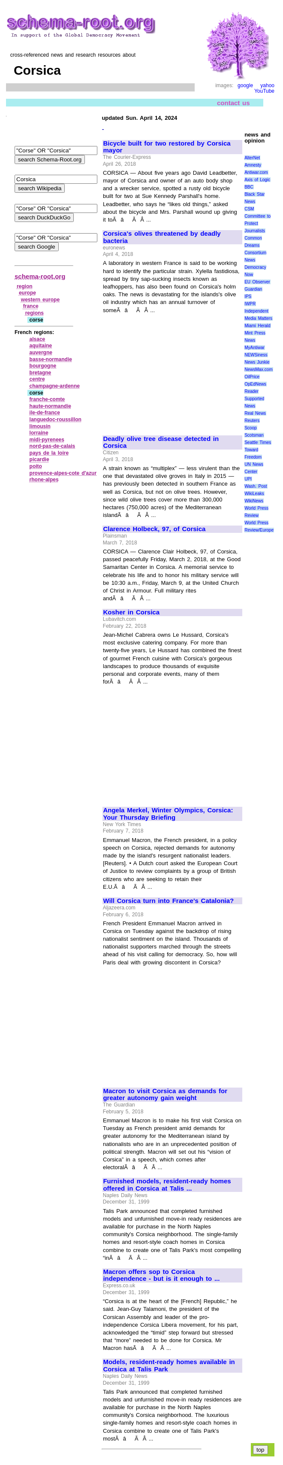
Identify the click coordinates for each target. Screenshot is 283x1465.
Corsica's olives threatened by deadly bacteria (161, 237)
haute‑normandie (50, 406)
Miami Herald (257, 325)
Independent (256, 311)
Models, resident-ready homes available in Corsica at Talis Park (169, 1366)
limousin (40, 426)
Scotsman (253, 435)
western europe (40, 300)
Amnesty (252, 165)
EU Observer (257, 282)
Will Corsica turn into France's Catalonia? (168, 900)
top (260, 1450)
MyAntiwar (254, 347)
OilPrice (251, 376)
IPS (247, 296)
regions (34, 313)
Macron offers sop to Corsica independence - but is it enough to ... (161, 1275)
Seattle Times (257, 442)
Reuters (251, 420)
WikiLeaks (254, 493)
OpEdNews (255, 384)
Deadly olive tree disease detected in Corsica (161, 442)
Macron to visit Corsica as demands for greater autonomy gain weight (165, 1095)
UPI (248, 479)
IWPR (250, 303)
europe (27, 293)
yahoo (267, 85)
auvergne (41, 353)
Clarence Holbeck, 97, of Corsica (154, 529)
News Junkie (256, 362)
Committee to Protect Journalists (257, 223)
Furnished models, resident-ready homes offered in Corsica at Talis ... (167, 1185)
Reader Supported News (254, 398)
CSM (249, 209)
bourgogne (43, 366)
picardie (39, 459)
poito (36, 466)
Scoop (250, 428)
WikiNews (253, 500)
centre (37, 379)
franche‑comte (47, 399)
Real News (255, 413)
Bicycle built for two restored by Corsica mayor (166, 147)
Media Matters (258, 318)
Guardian (253, 289)
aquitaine (41, 346)
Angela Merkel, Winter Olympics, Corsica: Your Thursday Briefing (168, 814)
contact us (233, 102)
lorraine (39, 433)
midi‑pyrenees (47, 440)
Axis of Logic (257, 179)
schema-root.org (40, 276)
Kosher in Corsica (131, 612)
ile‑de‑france (45, 413)
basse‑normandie (51, 359)
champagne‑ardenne (55, 386)
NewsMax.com (258, 369)
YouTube (264, 91)
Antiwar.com (256, 172)
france (31, 306)
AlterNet (252, 157)
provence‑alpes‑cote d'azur (63, 473)
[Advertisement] (172, 370)
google (245, 85)
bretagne (40, 373)
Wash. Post (255, 486)
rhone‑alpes (44, 480)
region (25, 286)
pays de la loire (49, 453)
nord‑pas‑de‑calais (52, 446)
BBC (248, 187)
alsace (37, 339)
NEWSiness (255, 355)
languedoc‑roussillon (55, 419)
